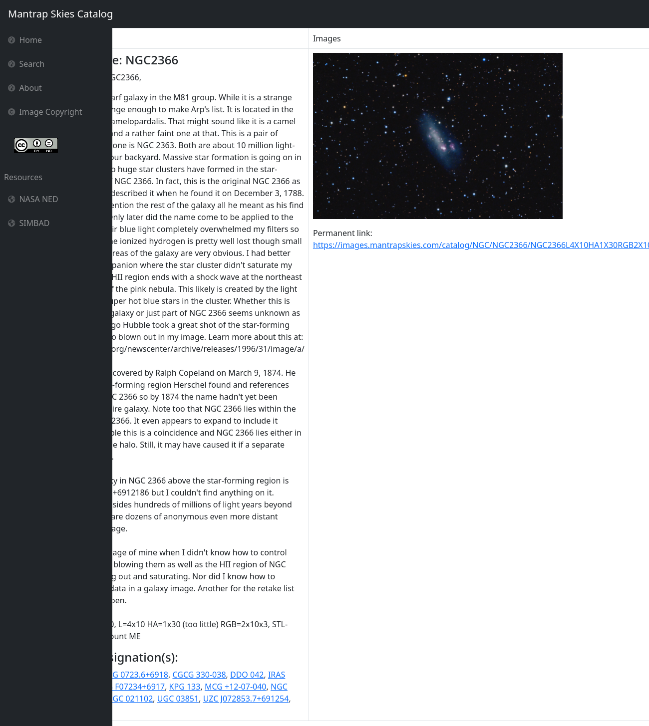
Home (25, 39)
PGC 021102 (201, 698)
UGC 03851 (249, 698)
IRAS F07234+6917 (201, 686)
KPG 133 (256, 686)
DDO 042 (317, 674)
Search (26, 63)
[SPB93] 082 (139, 710)
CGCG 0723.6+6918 (203, 674)
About (25, 87)
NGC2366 (157, 698)
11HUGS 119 (140, 674)
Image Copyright (45, 111)
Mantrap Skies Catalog (60, 13)
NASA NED (33, 199)
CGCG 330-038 (270, 674)
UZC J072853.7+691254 (317, 698)
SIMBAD (28, 223)
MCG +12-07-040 (306, 686)
